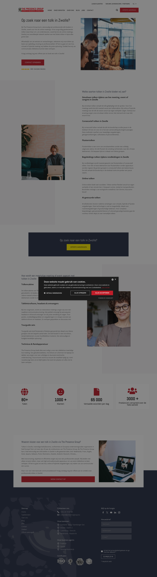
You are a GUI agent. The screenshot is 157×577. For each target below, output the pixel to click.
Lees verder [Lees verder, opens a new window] (106, 287)
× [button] (115, 279)
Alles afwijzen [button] (80, 293)
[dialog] (78, 288)
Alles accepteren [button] (102, 293)
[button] (53, 293)
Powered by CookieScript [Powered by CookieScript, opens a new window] (105, 298)
